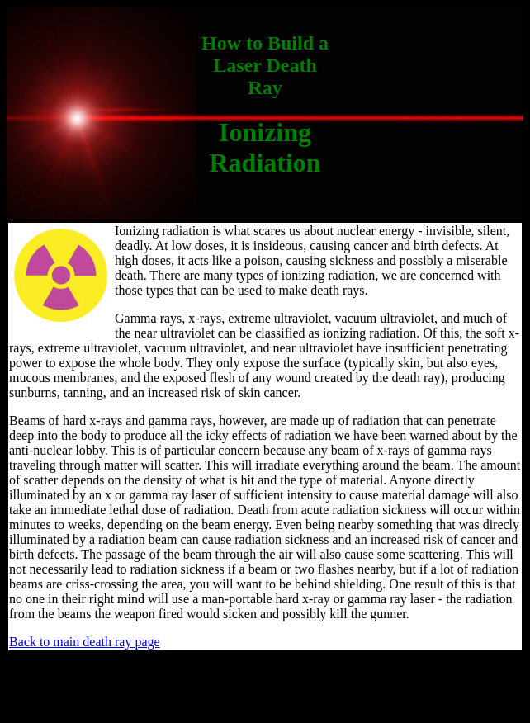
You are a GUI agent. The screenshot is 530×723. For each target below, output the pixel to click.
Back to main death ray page (84, 642)
